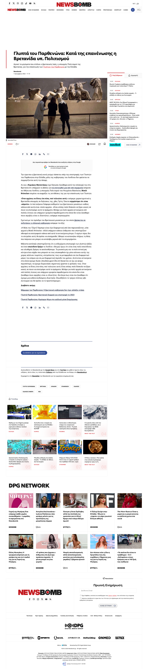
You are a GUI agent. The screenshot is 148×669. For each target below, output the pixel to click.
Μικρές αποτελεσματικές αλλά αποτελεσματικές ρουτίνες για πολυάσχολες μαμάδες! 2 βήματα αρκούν (74, 555)
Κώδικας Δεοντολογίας (67, 615)
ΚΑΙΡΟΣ (94, 10)
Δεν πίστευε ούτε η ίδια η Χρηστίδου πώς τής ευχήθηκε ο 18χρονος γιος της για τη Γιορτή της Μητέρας (100, 557)
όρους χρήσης (113, 595)
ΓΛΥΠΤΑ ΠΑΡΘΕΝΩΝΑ (29, 386)
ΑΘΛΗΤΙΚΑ (78, 10)
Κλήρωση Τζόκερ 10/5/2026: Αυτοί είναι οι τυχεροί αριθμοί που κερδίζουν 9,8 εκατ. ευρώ (69, 460)
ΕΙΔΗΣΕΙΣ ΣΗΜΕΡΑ (28, 391)
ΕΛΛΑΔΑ (39, 10)
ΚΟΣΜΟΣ (70, 10)
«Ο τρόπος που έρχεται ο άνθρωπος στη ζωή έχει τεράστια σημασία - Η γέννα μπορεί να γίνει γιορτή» (45, 557)
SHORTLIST (113, 10)
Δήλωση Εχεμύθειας (52, 615)
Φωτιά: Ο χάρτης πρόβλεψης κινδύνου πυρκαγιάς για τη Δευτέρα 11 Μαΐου (122, 85)
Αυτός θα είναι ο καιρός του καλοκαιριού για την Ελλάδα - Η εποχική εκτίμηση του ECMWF (43, 426)
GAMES (121, 10)
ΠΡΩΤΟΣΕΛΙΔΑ (103, 10)
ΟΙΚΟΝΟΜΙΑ (56, 10)
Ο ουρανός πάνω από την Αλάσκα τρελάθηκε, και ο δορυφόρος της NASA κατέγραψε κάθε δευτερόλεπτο (93, 427)
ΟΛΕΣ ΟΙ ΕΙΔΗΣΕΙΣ (29, 10)
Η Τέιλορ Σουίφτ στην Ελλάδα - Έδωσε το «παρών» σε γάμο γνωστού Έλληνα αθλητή (101, 515)
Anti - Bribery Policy (96, 615)
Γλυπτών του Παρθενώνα (53, 67)
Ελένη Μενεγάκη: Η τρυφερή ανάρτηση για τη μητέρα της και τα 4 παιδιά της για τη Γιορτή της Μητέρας (19, 557)
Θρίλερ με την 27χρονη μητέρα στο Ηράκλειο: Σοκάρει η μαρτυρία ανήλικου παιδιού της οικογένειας (19, 426)
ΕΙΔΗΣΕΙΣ (76, 386)
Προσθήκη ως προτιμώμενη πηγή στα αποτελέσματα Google (56, 167)
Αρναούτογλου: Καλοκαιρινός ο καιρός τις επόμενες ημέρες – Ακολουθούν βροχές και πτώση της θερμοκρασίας (19, 461)
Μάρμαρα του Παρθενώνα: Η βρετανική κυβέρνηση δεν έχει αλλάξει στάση (52, 290)
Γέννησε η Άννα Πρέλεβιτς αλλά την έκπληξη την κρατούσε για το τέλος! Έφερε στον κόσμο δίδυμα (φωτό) (73, 516)
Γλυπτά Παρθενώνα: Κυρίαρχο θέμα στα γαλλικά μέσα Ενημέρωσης (49, 299)
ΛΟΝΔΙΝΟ (53, 386)
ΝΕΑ (39, 391)
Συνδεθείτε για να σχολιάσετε (34, 353)
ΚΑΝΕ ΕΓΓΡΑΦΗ (108, 606)
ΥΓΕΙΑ (63, 10)
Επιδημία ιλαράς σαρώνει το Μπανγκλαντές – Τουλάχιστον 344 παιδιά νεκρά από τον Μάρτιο (125, 139)
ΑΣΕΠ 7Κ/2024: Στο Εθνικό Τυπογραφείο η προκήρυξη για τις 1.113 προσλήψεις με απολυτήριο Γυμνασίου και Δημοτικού (123, 104)
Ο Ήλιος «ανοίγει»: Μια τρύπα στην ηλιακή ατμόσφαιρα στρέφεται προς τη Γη (94, 460)
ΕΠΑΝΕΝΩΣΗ (65, 386)
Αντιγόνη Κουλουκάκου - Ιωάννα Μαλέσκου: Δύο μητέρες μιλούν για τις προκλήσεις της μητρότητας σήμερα (46, 516)
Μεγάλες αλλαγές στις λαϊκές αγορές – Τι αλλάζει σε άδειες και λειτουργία (43, 460)
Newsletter (36, 376)
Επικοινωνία (108, 615)
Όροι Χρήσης (39, 615)
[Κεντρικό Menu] (139, 10)
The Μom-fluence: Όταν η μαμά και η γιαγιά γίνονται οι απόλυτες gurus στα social (127, 515)
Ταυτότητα (29, 615)
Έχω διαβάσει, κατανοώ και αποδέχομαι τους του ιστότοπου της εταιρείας (108, 595)
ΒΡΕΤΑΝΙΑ (43, 386)
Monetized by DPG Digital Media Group (80, 645)
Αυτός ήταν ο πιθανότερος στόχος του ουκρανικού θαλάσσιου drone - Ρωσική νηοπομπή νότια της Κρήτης (68, 426)
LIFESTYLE (87, 10)
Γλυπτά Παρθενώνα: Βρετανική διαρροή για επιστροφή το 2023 (47, 295)
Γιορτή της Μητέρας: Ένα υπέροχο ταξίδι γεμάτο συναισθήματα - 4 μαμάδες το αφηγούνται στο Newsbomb (19, 516)
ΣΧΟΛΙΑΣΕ (91, 144)
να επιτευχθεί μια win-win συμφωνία (67, 188)
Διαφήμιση (118, 615)
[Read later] (104, 144)
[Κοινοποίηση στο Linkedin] (40, 154)
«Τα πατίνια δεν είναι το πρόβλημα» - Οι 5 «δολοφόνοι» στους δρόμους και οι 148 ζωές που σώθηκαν (126, 557)
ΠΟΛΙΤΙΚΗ (47, 10)
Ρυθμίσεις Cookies (82, 615)
